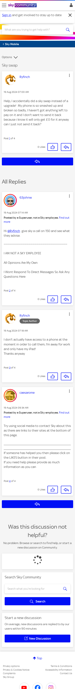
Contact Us (66, 673)
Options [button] (7, 57)
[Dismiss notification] (70, 15)
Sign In (70, 6)
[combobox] (34, 29)
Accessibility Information (58, 669)
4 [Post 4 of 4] (10, 481)
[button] (69, 75)
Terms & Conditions (61, 666)
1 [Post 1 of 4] (9, 138)
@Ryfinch (13, 231)
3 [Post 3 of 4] (9, 367)
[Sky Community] (23, 5)
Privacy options (11, 666)
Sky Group (8, 677)
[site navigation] (4, 5)
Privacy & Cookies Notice (16, 669)
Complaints (9, 673)
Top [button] (39, 658)
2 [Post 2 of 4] (9, 290)
